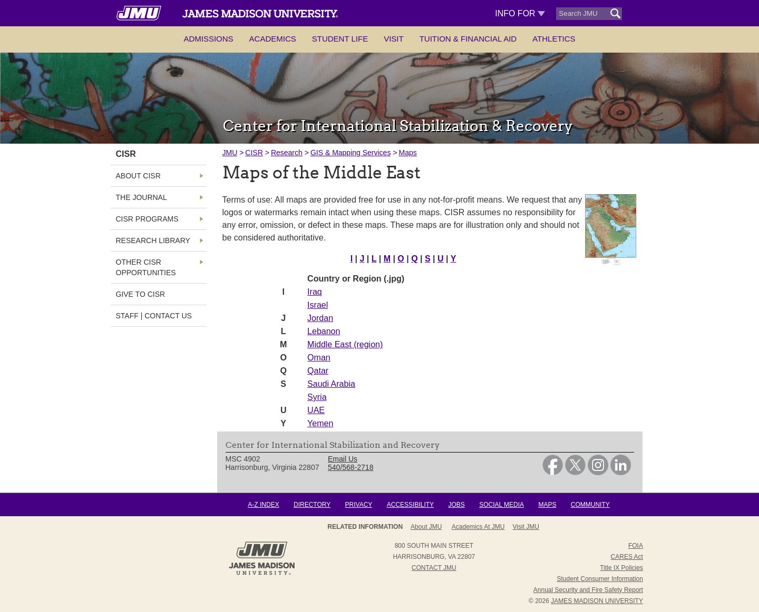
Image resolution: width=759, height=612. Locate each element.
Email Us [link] (342, 459)
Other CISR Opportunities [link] (146, 267)
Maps (407, 152)
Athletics (553, 38)
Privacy (359, 504)
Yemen (320, 423)
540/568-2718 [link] (350, 467)
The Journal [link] (141, 197)
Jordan (320, 318)
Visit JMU (526, 526)
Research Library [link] (153, 240)
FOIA (635, 545)
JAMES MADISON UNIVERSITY (597, 601)
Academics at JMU (478, 526)
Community (590, 504)
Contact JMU (434, 567)
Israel (317, 304)
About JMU (426, 526)
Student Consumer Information (600, 579)
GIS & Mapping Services (350, 152)
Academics (272, 38)
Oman (318, 357)
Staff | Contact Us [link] (154, 316)
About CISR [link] (138, 176)
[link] (552, 472)
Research (287, 152)
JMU (230, 152)
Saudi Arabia (331, 383)
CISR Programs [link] (147, 219)
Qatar (317, 370)
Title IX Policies (621, 567)
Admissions (208, 38)
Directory (312, 504)
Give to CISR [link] (141, 294)
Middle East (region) (345, 344)
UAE (316, 410)
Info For (520, 13)
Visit (394, 38)
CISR (253, 152)
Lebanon (323, 331)
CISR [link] (126, 153)
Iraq (314, 291)
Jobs (456, 504)
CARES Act (627, 556)
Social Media (501, 504)
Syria (316, 397)
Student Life (340, 38)
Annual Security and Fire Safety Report (588, 590)
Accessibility (410, 504)
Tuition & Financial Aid (468, 38)
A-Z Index (263, 504)
